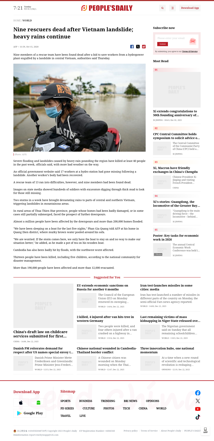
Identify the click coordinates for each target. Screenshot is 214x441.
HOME (17, 20)
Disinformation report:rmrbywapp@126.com (35, 435)
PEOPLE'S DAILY (192, 431)
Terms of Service (149, 431)
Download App (190, 8)
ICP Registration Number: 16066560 (97, 431)
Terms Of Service (190, 51)
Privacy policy (131, 431)
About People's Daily (171, 431)
